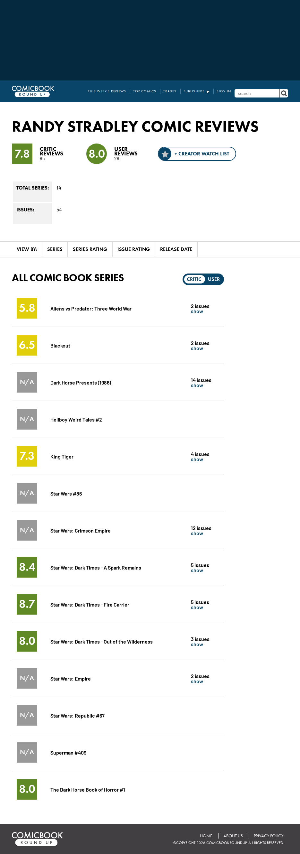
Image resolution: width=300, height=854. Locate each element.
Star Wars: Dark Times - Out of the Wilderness (101, 641)
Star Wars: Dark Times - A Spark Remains (95, 567)
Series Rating (90, 249)
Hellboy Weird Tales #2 (76, 419)
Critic (194, 279)
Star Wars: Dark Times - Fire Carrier (89, 604)
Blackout (60, 345)
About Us (233, 836)
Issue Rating (133, 249)
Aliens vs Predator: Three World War (91, 308)
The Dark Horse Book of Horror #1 (87, 789)
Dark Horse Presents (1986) (80, 382)
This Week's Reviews (107, 91)
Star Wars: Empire (70, 678)
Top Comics (144, 91)
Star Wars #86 (66, 493)
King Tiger (61, 456)
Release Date (176, 249)
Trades (169, 91)
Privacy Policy (268, 836)
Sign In (224, 91)
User (214, 279)
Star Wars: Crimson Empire (80, 530)
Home (206, 836)
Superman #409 (68, 752)
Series (55, 249)
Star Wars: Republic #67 (77, 715)
